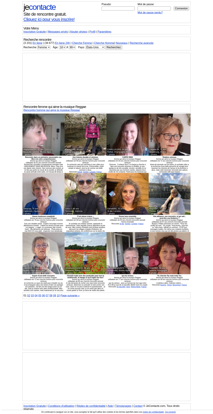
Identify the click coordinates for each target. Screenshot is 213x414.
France (99, 172)
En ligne (37, 43)
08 (50, 295)
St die (122, 224)
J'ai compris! (170, 412)
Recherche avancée (141, 43)
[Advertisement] (106, 77)
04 (36, 295)
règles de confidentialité (153, 412)
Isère (128, 287)
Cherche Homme (104, 43)
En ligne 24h (62, 43)
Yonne (169, 285)
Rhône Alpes (135, 287)
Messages (58, 31)
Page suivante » (70, 295)
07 (47, 295)
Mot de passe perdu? (150, 12)
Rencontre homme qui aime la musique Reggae (51, 110)
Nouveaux (122, 43)
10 (58, 295)
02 (28, 295)
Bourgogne (177, 285)
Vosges (86, 172)
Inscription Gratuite (34, 31)
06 (43, 295)
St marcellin (121, 287)
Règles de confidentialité (91, 406)
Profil (92, 31)
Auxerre (163, 285)
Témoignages (123, 406)
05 (39, 295)
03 (32, 295)
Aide (110, 406)
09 (54, 295)
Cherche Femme (82, 43)
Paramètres (104, 31)
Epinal (80, 172)
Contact (137, 406)
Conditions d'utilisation (61, 406)
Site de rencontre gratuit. (45, 14)
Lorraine (92, 172)
